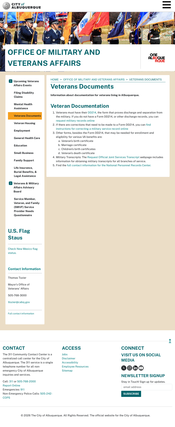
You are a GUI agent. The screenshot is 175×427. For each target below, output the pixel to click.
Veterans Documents (27, 115)
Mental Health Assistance (23, 106)
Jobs (64, 354)
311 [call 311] (11, 381)
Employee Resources (75, 366)
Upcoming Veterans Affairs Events (26, 83)
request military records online (75, 120)
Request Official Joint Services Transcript (113, 157)
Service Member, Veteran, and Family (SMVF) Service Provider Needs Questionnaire (27, 207)
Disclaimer (68, 358)
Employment (22, 130)
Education (20, 145)
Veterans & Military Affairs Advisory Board (26, 187)
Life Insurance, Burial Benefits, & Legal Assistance (25, 172)
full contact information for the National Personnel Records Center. (109, 165)
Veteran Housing (24, 123)
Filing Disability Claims (24, 94)
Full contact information (21, 313)
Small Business (23, 153)
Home (55, 79)
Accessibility (70, 362)
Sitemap (67, 370)
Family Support (24, 160)
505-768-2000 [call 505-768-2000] (26, 381)
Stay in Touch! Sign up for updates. (143, 381)
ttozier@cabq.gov (19, 302)
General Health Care (27, 138)
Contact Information (24, 269)
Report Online (11, 385)
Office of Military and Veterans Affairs (94, 79)
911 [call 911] (23, 389)
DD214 (92, 112)
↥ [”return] (170, 341)
